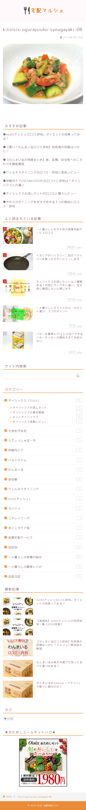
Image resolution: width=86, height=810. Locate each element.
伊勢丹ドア (45, 450)
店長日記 (45, 576)
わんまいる (45, 469)
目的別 (45, 547)
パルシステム (45, 460)
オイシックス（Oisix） (45, 400)
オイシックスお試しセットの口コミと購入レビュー (41, 194)
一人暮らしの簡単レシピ (45, 567)
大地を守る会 (45, 431)
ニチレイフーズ (45, 518)
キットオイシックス (47, 417)
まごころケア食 (45, 528)
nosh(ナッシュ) (45, 499)
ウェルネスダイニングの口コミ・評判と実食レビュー (42, 172)
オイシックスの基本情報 (47, 412)
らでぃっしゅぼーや (45, 440)
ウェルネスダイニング (45, 489)
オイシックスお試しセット (47, 408)
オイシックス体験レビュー (47, 422)
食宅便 (45, 479)
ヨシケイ (45, 508)
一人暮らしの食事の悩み (45, 557)
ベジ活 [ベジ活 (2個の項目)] (10, 718)
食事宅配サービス (45, 537)
